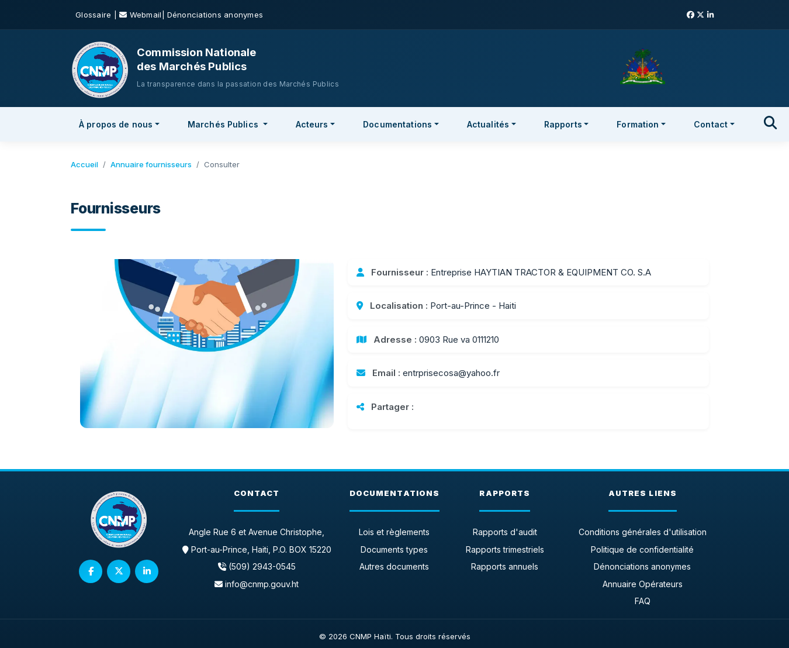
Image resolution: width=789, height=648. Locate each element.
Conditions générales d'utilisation (643, 532)
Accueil (84, 164)
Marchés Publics (224, 124)
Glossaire (94, 14)
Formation (638, 124)
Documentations (397, 124)
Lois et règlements (394, 532)
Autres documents (394, 566)
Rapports (563, 124)
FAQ (642, 601)
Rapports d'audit (505, 532)
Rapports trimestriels (505, 549)
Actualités (488, 124)
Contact (711, 124)
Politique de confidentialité (642, 549)
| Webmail (138, 14)
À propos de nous (116, 124)
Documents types (394, 549)
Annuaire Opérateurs (643, 584)
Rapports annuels (504, 566)
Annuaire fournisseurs (151, 164)
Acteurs (312, 124)
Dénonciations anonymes (215, 14)
